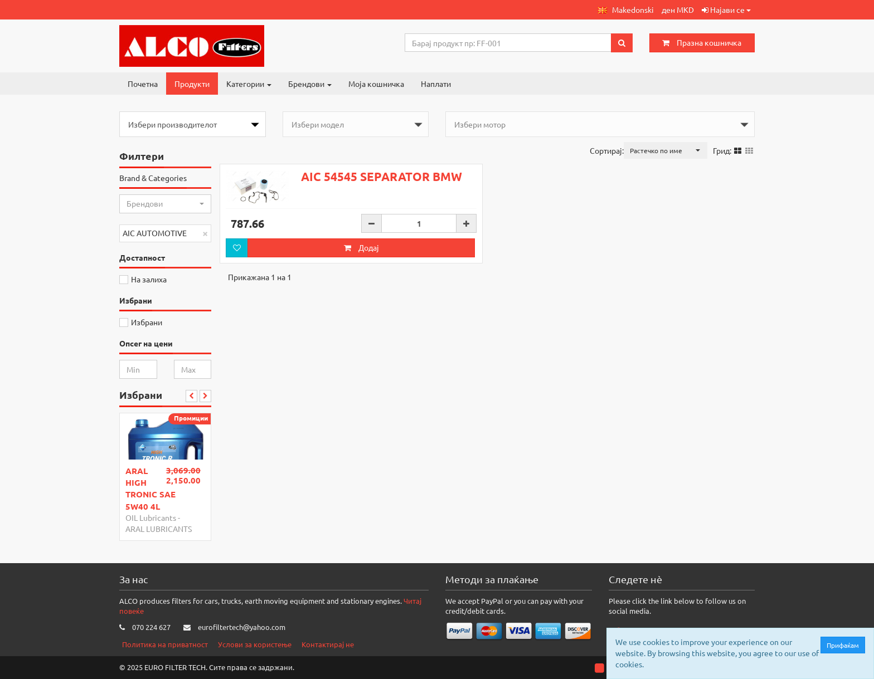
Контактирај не (328, 644)
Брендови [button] (310, 84)
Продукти (192, 84)
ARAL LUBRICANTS (158, 529)
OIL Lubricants (150, 517)
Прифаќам (845, 645)
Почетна (143, 84)
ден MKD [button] (678, 9)
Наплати (436, 84)
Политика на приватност (165, 644)
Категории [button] (248, 84)
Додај (361, 247)
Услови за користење (255, 644)
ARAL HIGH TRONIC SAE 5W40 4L (150, 488)
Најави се (726, 9)
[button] (626, 9)
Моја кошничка (376, 84)
